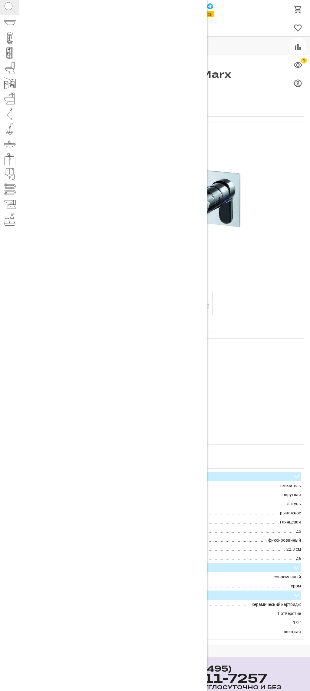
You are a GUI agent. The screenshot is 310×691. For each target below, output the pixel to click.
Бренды (165, 28)
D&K (160, 355)
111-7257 (146, 7)
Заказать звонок (195, 14)
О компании (61, 28)
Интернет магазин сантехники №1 (88, 9)
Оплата (118, 28)
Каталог (34, 28)
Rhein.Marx (153, 364)
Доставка (142, 28)
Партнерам (92, 28)
